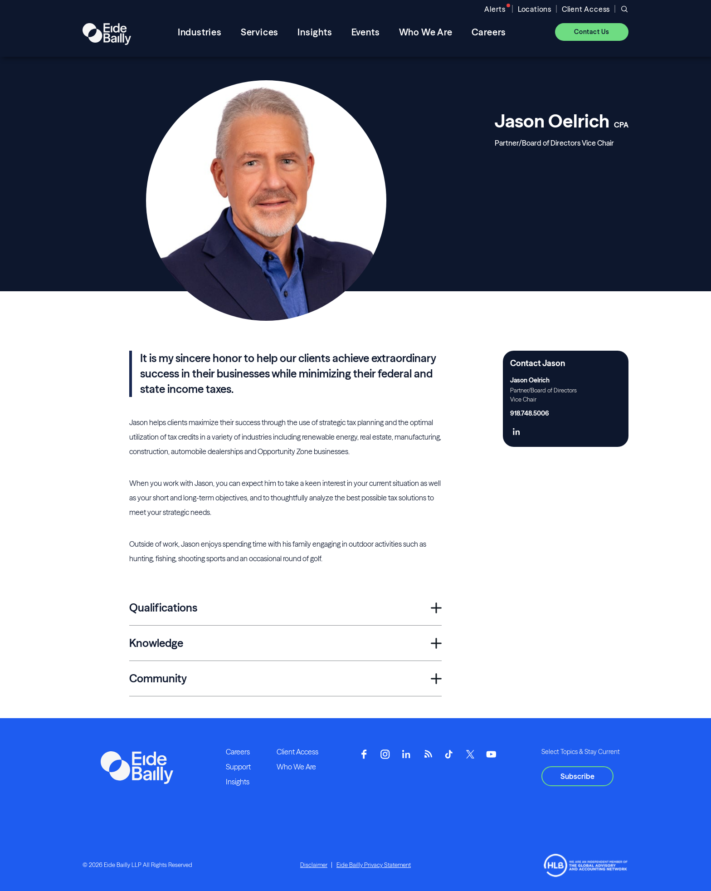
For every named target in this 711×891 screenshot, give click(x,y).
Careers (238, 751)
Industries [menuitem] (200, 32)
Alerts (495, 9)
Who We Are (296, 766)
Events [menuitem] (365, 32)
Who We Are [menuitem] (426, 32)
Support (238, 766)
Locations (534, 9)
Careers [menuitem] (489, 32)
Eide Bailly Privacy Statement (373, 864)
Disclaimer (313, 864)
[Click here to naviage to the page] (516, 433)
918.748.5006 (529, 413)
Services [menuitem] (259, 32)
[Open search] (624, 9)
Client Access (586, 9)
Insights (237, 781)
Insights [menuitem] (314, 32)
